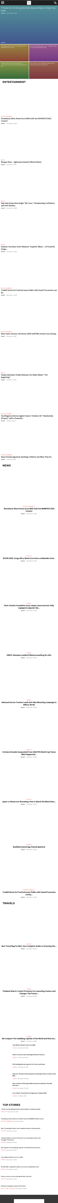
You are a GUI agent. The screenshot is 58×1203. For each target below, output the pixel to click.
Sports (29, 556)
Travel (29, 944)
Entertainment (6, 116)
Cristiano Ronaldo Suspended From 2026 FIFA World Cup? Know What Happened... (29, 753)
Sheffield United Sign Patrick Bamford (29, 847)
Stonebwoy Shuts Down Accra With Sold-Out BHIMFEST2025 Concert (13, 46)
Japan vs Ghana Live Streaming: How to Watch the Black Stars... (29, 801)
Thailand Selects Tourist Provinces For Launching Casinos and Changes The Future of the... (14, 65)
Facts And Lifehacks (8, 1188)
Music (3, 160)
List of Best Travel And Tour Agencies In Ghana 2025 (29, 1093)
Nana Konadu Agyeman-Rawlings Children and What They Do (26, 457)
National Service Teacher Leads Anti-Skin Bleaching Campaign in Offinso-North (29, 703)
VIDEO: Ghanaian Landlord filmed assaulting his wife (29, 655)
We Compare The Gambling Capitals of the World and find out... (29, 1038)
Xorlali (3, 13)
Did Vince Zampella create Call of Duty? (13, 1186)
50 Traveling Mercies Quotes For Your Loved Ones (29, 1064)
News (29, 603)
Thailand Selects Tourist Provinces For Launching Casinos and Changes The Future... (29, 992)
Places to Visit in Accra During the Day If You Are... (29, 1055)
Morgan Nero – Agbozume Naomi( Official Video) (21, 162)
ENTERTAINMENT (14, 81)
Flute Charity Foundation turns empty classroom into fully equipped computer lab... (29, 606)
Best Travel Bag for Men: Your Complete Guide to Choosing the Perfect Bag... (43, 46)
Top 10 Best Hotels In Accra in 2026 (24, 1045)
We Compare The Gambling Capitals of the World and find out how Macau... (42, 64)
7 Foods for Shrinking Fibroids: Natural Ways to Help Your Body (28, 9)
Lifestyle (3, 42)
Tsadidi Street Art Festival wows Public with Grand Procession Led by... (29, 893)
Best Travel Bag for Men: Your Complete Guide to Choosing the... (29, 946)
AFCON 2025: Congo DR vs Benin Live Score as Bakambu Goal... (29, 558)
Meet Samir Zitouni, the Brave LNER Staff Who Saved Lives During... (29, 333)
